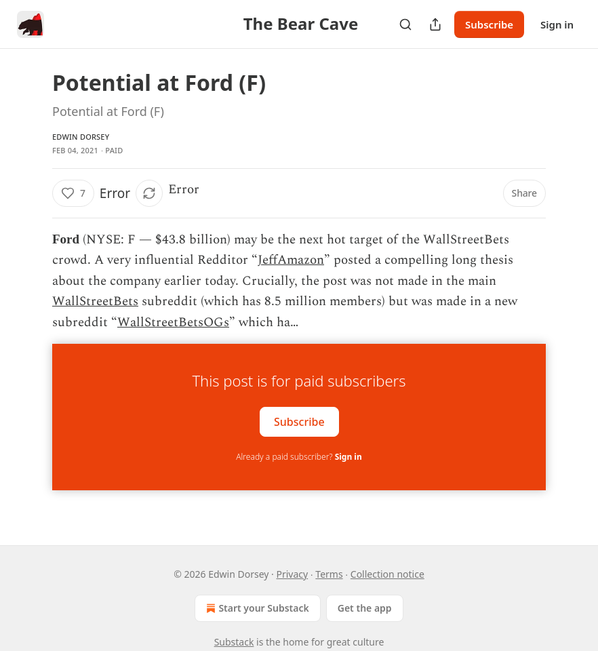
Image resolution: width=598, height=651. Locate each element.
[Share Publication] (435, 24)
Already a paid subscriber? (298, 456)
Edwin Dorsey (80, 137)
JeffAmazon (291, 260)
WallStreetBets (95, 301)
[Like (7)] (73, 193)
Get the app (365, 607)
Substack (234, 641)
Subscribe (489, 24)
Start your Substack (255, 608)
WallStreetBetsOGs (173, 322)
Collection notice (387, 574)
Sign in (557, 24)
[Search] (405, 24)
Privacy (292, 574)
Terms (328, 574)
